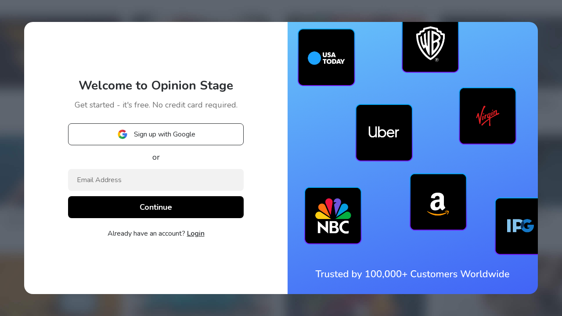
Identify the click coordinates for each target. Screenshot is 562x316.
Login (196, 233)
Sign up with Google (155, 134)
